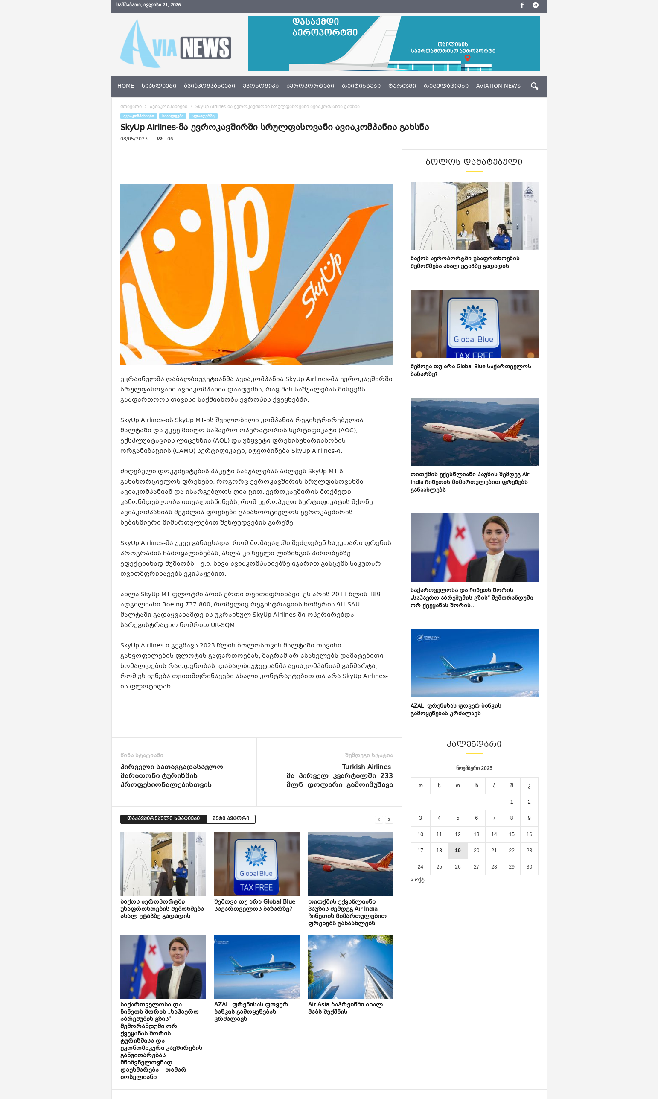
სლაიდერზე (203, 116)
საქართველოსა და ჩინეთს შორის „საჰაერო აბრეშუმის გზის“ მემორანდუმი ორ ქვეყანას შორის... (472, 598)
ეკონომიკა (261, 86)
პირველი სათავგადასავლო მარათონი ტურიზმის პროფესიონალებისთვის (171, 776)
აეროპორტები (310, 86)
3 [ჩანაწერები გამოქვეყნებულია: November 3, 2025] (420, 818)
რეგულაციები (446, 86)
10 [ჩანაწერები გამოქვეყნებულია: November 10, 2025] (420, 834)
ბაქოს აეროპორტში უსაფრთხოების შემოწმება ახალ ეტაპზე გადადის (162, 909)
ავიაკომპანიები (209, 86)
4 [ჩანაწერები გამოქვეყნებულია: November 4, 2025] (439, 818)
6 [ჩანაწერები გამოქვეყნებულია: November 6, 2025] (476, 818)
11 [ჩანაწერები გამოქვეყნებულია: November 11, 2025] (439, 834)
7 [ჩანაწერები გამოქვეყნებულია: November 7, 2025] (494, 818)
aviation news (498, 86)
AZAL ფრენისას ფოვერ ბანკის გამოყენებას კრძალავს (251, 1012)
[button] (534, 86)
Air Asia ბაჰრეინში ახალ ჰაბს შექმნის (345, 1009)
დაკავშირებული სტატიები (163, 819)
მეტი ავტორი (231, 819)
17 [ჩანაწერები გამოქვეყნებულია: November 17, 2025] (420, 851)
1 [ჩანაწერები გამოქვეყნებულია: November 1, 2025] (511, 802)
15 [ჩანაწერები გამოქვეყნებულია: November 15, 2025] (512, 834)
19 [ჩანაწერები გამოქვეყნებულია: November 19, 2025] (457, 851)
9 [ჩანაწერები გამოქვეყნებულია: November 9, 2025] (529, 818)
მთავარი (131, 107)
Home (125, 86)
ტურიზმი (402, 86)
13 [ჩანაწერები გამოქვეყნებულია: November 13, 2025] (476, 834)
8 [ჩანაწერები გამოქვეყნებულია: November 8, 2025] (511, 818)
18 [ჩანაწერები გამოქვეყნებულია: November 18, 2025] (439, 851)
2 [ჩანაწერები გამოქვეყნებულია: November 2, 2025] (529, 802)
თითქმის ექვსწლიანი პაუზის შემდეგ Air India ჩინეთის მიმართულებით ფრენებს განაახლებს (347, 913)
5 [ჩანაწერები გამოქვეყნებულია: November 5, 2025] (458, 818)
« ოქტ (418, 880)
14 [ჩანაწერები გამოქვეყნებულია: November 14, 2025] (494, 834)
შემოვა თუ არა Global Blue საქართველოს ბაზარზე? (254, 906)
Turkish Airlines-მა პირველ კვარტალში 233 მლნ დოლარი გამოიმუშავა (339, 776)
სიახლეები (159, 86)
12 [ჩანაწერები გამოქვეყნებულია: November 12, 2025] (457, 834)
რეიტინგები (361, 86)
